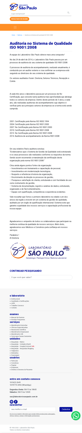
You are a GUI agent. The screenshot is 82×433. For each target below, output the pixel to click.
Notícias (19, 35)
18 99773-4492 (16, 385)
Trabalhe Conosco (17, 305)
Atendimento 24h (17, 334)
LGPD (13, 303)
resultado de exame (19, 19)
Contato (14, 308)
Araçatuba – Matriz (17, 342)
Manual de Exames (17, 317)
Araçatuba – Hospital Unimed (22, 346)
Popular (13, 365)
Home (13, 35)
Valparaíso (15, 351)
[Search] (40, 14)
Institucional (15, 299)
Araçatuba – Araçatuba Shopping (22, 348)
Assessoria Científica (18, 330)
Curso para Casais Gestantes (21, 336)
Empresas (14, 367)
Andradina (14, 353)
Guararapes (15, 355)
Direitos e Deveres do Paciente (21, 370)
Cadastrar (66, 409)
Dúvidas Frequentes (18, 320)
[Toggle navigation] (15, 27)
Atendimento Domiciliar (19, 325)
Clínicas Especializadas (19, 327)
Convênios (15, 363)
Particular (14, 361)
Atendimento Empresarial (20, 332)
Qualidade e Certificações (20, 301)
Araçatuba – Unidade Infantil (21, 344)
